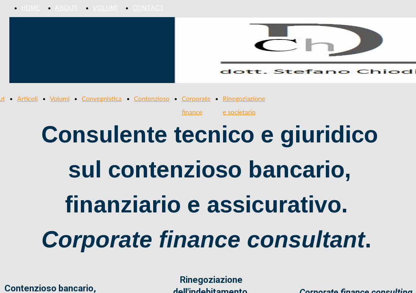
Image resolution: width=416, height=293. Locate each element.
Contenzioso (152, 98)
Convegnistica (101, 98)
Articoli (27, 98)
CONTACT (148, 7)
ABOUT (66, 7)
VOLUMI (105, 7)
